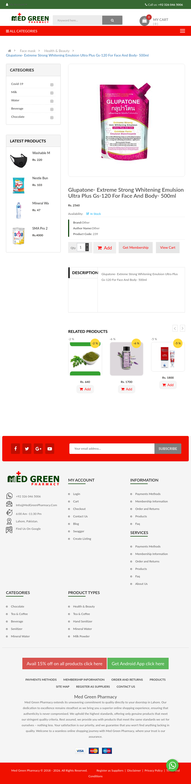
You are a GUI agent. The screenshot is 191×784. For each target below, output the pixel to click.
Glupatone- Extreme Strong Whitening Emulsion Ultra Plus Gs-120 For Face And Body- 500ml (77, 55)
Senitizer (16, 629)
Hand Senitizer (82, 621)
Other (86, 222)
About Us (141, 584)
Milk (14, 92)
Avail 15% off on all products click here (64, 663)
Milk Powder (81, 636)
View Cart (167, 247)
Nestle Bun (40, 178)
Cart (76, 501)
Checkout (79, 509)
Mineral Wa (40, 203)
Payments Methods (147, 494)
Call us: (165, 4)
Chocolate (17, 117)
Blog (76, 524)
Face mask (28, 50)
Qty (73, 248)
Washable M (41, 153)
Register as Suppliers (93, 686)
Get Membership (135, 247)
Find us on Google (28, 529)
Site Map (62, 686)
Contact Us (80, 516)
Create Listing (82, 539)
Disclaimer (134, 770)
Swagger (78, 531)
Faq (137, 524)
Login (76, 494)
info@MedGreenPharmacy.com (36, 505)
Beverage (17, 108)
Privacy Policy (154, 770)
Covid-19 (17, 84)
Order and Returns (147, 509)
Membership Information (151, 501)
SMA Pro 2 (40, 228)
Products (141, 516)
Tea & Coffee (19, 614)
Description (84, 272)
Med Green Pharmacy (95, 696)
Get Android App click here (138, 663)
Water (15, 100)
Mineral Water (20, 636)
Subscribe (168, 448)
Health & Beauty (56, 50)
